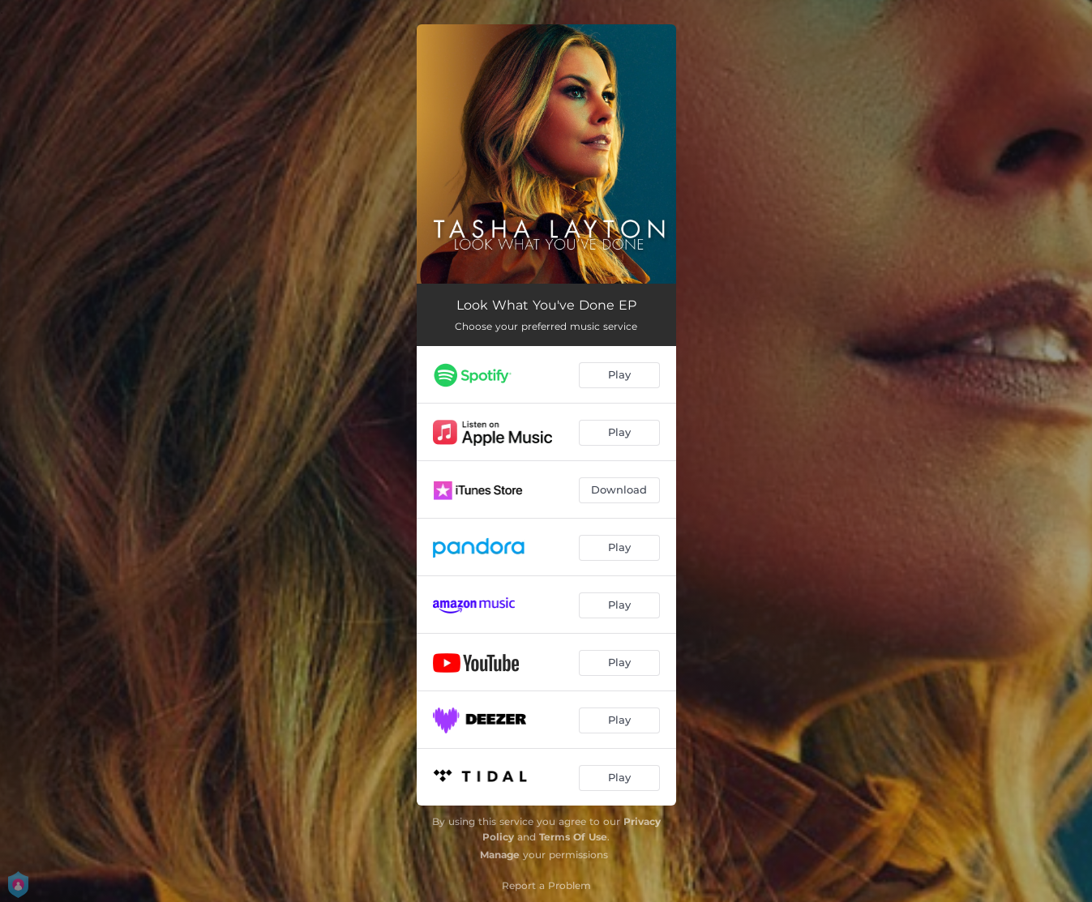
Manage (500, 855)
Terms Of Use (573, 837)
